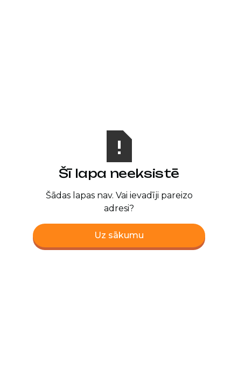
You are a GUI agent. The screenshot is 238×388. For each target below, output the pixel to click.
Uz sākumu (119, 235)
